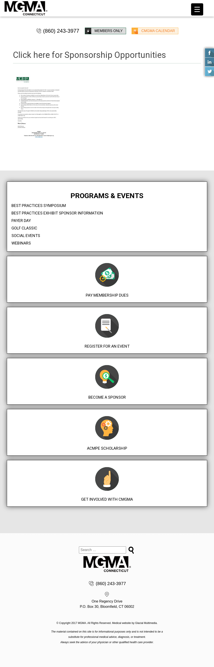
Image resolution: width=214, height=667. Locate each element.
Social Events (25, 235)
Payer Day (21, 220)
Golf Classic (24, 228)
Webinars (21, 243)
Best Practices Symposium (38, 205)
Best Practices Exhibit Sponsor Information (57, 213)
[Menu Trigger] (197, 9)
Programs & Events (107, 195)
